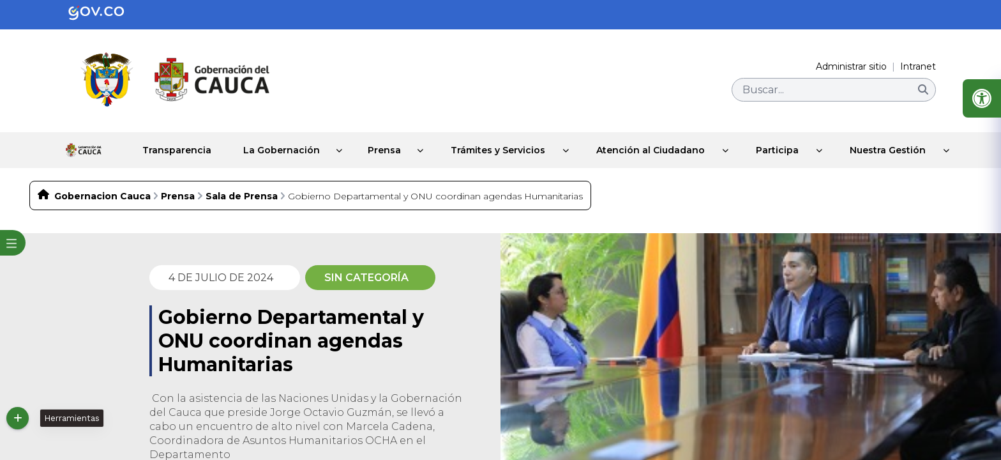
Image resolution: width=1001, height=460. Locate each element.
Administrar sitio (851, 66)
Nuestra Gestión (880, 144)
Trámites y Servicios (490, 144)
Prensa (375, 144)
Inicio (80, 144)
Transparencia (162, 144)
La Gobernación (269, 144)
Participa (769, 144)
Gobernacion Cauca (102, 184)
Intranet (918, 66)
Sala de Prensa (242, 184)
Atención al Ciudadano (643, 144)
